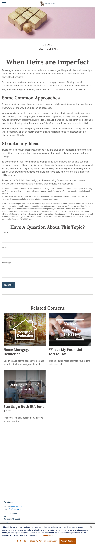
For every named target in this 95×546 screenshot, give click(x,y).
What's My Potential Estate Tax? (65, 351)
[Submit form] (8, 285)
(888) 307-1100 (17, 507)
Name (5, 232)
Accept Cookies (68, 541)
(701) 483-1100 (15, 509)
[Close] (91, 527)
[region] (47, 534)
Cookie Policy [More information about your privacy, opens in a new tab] (47, 535)
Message (6, 262)
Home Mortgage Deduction (17, 351)
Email (4, 247)
